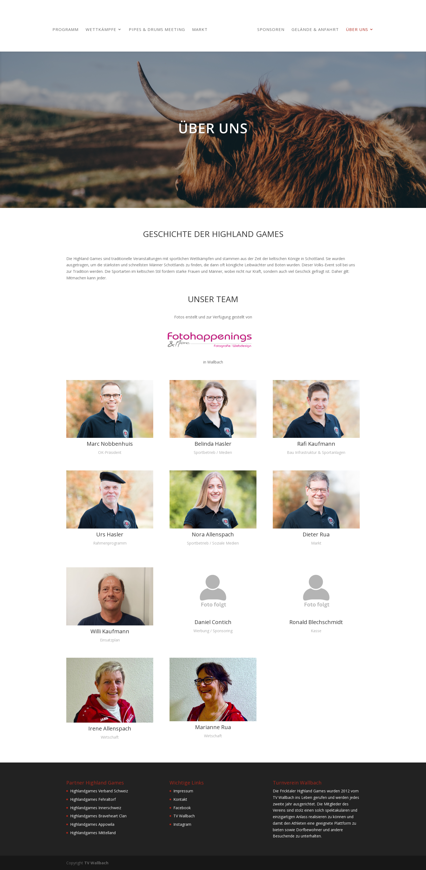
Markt (200, 29)
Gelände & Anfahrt (315, 29)
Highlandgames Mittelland (93, 832)
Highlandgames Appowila (92, 824)
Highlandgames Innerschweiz (95, 807)
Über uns (357, 29)
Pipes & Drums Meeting (157, 29)
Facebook (182, 807)
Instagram (182, 824)
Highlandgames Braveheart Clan (98, 815)
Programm (65, 29)
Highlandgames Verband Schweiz (99, 790)
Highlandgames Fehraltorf (93, 799)
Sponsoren (270, 29)
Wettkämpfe (101, 29)
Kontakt (180, 799)
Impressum (183, 790)
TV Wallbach (184, 815)
